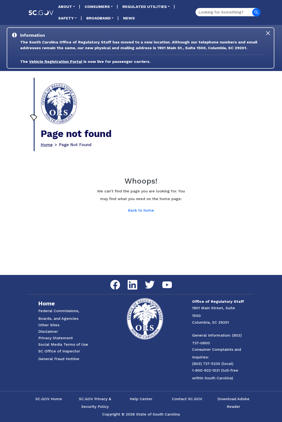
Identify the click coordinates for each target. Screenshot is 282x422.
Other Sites (48, 325)
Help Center (141, 399)
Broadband (98, 18)
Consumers (97, 6)
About (65, 6)
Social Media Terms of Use (63, 344)
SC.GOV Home (48, 399)
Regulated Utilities (144, 6)
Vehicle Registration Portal (55, 61)
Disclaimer (48, 331)
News (129, 18)
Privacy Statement (55, 338)
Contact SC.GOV (187, 399)
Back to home (141, 210)
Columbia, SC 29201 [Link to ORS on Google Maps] (210, 322)
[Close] (268, 33)
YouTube (163, 281)
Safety (66, 18)
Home (47, 144)
